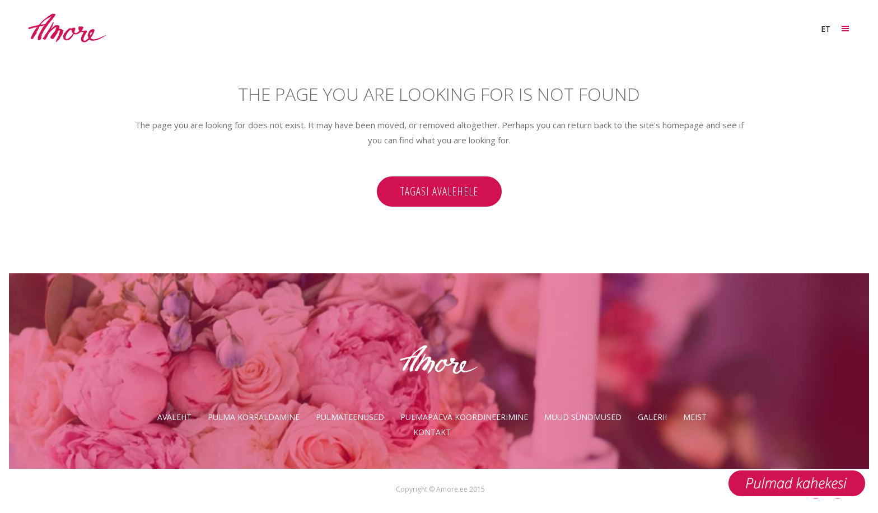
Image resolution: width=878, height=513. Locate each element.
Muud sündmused (583, 417)
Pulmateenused (350, 417)
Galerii (652, 417)
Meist (695, 417)
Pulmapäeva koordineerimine (464, 417)
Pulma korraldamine (254, 417)
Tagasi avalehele (439, 191)
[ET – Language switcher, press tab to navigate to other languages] (825, 29)
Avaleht (174, 417)
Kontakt (432, 432)
